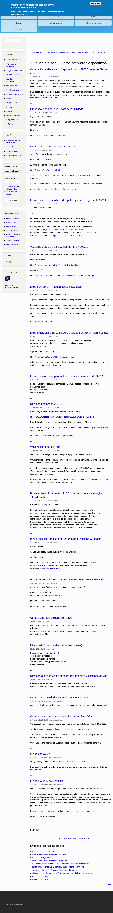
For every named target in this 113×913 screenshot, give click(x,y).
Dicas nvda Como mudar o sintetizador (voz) (56, 645)
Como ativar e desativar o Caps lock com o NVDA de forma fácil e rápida (68, 71)
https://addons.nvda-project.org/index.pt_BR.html (51, 436)
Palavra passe (10, 179)
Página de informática (14, 94)
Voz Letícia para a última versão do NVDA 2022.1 (59, 246)
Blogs (93, 17)
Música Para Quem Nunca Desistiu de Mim (49, 861)
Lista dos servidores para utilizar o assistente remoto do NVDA (66, 376)
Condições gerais (12, 244)
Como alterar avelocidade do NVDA (51, 617)
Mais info (24, 12)
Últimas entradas (56, 23)
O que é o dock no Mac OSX (47, 781)
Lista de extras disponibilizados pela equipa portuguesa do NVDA (68, 200)
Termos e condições (13, 240)
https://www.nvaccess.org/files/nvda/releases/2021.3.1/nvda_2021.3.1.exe (62, 417)
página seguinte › (70, 838)
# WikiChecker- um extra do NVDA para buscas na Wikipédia (65, 538)
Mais (109, 884)
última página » (84, 838)
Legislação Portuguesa (10, 80)
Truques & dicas (12, 103)
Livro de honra (11, 222)
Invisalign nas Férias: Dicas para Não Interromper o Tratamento (58, 867)
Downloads (10, 99)
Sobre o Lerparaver (13, 230)
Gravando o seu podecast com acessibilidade (56, 109)
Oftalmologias (11, 86)
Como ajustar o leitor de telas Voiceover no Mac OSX (61, 716)
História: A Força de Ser (42, 879)
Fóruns (19, 23)
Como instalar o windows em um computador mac (59, 697)
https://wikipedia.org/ (50, 568)
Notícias (19, 17)
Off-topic (9, 124)
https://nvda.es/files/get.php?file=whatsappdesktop (52, 357)
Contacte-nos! (11, 226)
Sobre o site (18, 29)
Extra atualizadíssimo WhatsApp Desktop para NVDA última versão (69, 332)
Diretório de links (12, 90)
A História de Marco (40, 876)
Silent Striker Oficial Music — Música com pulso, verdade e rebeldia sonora (62, 873)
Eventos (56, 17)
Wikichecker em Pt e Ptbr (45, 446)
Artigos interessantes (14, 71)
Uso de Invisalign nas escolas (44, 857)
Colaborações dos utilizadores (13, 141)
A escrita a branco (13, 60)
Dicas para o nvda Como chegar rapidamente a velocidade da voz (68, 675)
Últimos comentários (93, 23)
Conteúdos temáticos (14, 147)
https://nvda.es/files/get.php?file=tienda (69, 235)
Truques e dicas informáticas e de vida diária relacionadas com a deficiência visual (68, 53)
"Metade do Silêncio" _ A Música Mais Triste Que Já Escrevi (56, 870)
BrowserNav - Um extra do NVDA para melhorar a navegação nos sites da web (68, 495)
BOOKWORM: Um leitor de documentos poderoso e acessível (66, 579)
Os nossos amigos (13, 75)
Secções (8, 55)
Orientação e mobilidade (11, 65)
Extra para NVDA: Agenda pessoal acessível (56, 286)
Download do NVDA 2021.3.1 (47, 403)
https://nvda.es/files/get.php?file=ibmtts (47, 170)
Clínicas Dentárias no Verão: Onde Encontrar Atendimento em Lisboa (60, 864)
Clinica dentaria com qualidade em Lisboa (49, 854)
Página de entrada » (39, 52)
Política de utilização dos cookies (13, 235)
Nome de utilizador (12, 171)
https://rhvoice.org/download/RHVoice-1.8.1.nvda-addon (54, 265)
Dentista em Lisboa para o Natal (45, 851)
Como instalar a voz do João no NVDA (52, 146)
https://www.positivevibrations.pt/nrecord (47, 135)
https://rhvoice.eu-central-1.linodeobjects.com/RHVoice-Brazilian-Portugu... (62, 275)
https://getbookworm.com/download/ (46, 595)
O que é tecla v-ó (40, 753)
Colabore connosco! (13, 218)
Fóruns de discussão (14, 115)
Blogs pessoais (12, 120)
